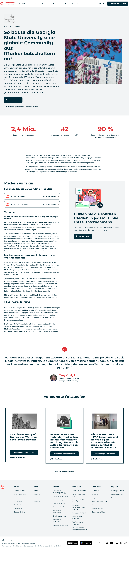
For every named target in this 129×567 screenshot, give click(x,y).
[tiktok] (125, 543)
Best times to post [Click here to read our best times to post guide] (59, 503)
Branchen (46, 4)
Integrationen (35, 4)
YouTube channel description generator (79, 529)
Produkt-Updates (117, 494)
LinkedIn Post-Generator (77, 517)
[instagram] (98, 543)
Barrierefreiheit (56, 546)
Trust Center (17, 546)
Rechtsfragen (6, 546)
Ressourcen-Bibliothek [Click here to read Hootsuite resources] (99, 501)
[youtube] (111, 543)
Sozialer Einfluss (19, 512)
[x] (106, 543)
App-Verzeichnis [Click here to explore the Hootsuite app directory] (97, 508)
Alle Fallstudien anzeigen (64, 472)
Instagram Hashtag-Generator (79, 501)
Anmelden (100, 3)
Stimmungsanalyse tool (78, 495)
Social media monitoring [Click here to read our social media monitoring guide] (57, 520)
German (7, 540)
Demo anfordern (13, 100)
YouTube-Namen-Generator (78, 523)
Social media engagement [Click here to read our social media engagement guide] (57, 511)
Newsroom (18, 508)
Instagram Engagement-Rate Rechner (78, 507)
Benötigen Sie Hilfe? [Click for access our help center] (118, 491)
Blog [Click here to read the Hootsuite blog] (93, 498)
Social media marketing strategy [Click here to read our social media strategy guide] (59, 492)
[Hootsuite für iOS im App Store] (73, 543)
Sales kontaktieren (117, 498)
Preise (67, 4)
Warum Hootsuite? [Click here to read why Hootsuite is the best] (20, 491)
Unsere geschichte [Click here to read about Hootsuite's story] (20, 494)
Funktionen (37, 505)
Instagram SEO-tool (79, 513)
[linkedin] (116, 543)
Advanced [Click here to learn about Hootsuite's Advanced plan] (37, 498)
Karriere (16, 498)
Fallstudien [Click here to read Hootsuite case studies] (95, 491)
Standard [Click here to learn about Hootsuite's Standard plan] (37, 494)
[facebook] (102, 543)
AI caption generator (79, 491)
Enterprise (75, 4)
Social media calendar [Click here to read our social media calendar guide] (60, 507)
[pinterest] (121, 543)
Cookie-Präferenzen (42, 546)
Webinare (95, 505)
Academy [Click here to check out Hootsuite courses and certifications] (95, 494)
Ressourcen (58, 4)
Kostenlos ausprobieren (118, 3)
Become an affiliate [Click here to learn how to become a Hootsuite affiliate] (98, 512)
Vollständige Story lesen (24, 452)
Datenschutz (28, 546)
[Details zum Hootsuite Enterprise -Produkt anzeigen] (32, 204)
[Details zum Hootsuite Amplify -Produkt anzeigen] (32, 196)
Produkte (23, 4)
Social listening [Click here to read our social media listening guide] (58, 500)
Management (18, 501)
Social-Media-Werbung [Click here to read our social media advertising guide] (60, 525)
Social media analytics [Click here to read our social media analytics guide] (60, 496)
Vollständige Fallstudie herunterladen (22, 107)
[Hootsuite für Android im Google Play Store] (86, 543)
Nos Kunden (18, 505)
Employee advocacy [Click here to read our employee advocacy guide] (60, 516)
